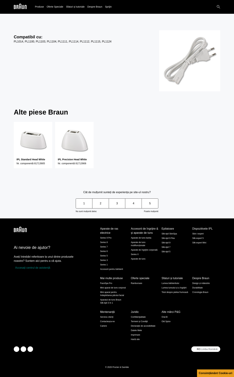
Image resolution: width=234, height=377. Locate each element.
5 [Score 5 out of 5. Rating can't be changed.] (150, 203)
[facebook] (23, 349)
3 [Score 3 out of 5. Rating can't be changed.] (117, 203)
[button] (39, 7)
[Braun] (20, 7)
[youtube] (30, 349)
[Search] (218, 7)
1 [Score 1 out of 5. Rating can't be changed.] (84, 203)
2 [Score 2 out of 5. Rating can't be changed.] (100, 203)
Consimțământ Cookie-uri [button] (215, 373)
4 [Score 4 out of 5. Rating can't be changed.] (133, 203)
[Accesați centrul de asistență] (32, 268)
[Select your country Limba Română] (205, 349)
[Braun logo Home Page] (20, 7)
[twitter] (16, 349)
